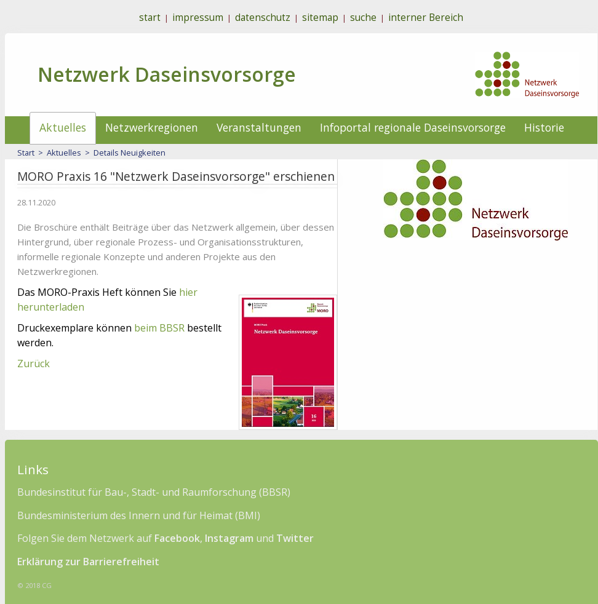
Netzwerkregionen (151, 127)
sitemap (320, 17)
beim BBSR (159, 328)
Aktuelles (62, 127)
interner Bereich (425, 17)
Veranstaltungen (259, 127)
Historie (544, 127)
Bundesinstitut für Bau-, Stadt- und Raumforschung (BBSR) (153, 492)
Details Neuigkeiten (129, 152)
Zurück (33, 363)
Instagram (229, 538)
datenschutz (262, 17)
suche (363, 17)
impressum (197, 17)
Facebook (177, 538)
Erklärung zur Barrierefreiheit (88, 561)
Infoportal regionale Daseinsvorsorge (413, 127)
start (150, 17)
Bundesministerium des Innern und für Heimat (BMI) (138, 515)
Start (25, 152)
